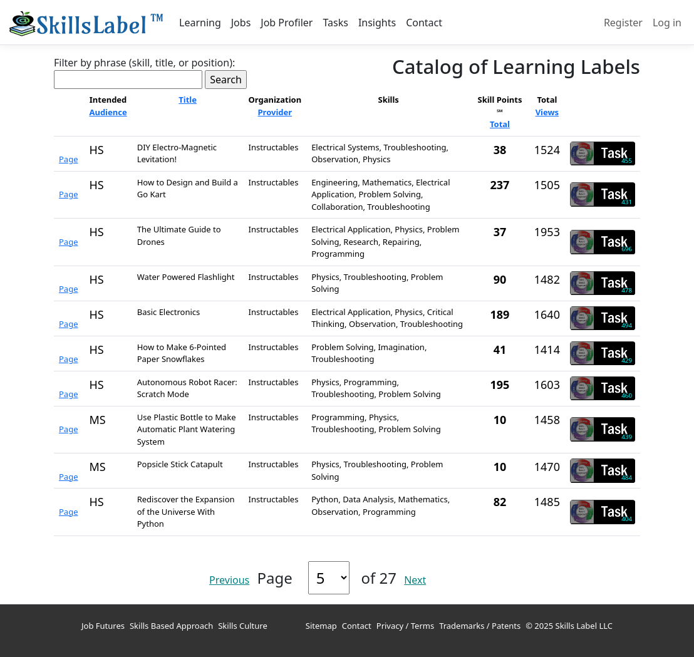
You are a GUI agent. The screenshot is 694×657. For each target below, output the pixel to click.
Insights (377, 22)
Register (623, 22)
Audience (108, 112)
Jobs (241, 22)
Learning (200, 22)
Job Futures (103, 625)
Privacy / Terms (405, 625)
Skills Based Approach (171, 625)
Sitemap (321, 625)
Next (415, 580)
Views (547, 112)
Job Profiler (287, 22)
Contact (424, 22)
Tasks (335, 22)
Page (68, 159)
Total (500, 124)
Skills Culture (242, 625)
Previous (229, 580)
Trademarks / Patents (479, 625)
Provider (275, 112)
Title (188, 99)
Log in (667, 22)
